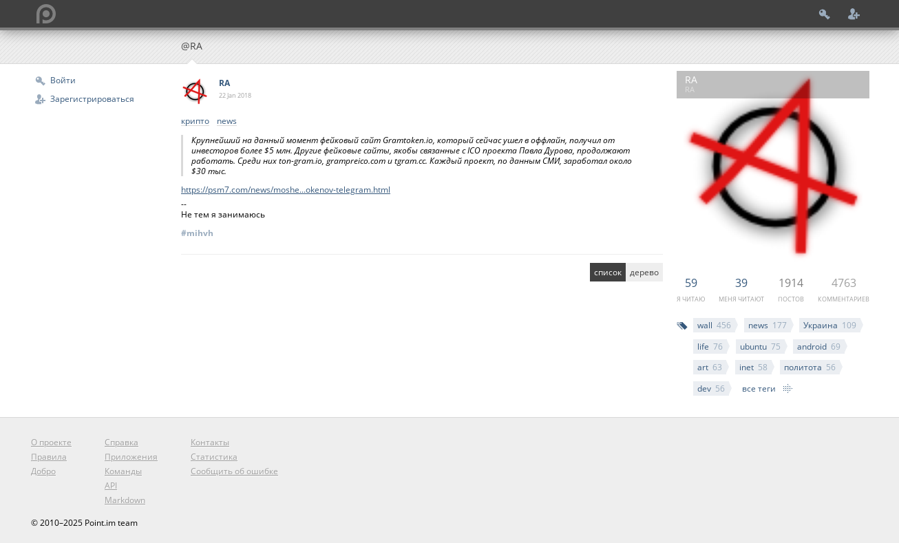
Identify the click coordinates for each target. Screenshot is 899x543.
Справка (121, 442)
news (767, 325)
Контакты (210, 442)
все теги (759, 388)
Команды (123, 471)
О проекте (51, 442)
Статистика (214, 456)
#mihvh (197, 233)
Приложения (131, 456)
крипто (195, 121)
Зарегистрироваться (92, 99)
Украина (829, 325)
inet (753, 367)
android (818, 346)
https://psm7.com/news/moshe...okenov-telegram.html (285, 189)
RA (224, 83)
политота (810, 367)
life (710, 346)
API (111, 485)
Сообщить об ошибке (234, 471)
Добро (43, 471)
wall (714, 325)
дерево (644, 272)
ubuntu (760, 346)
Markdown (125, 500)
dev (711, 388)
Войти (63, 80)
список (608, 272)
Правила (49, 456)
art (709, 367)
